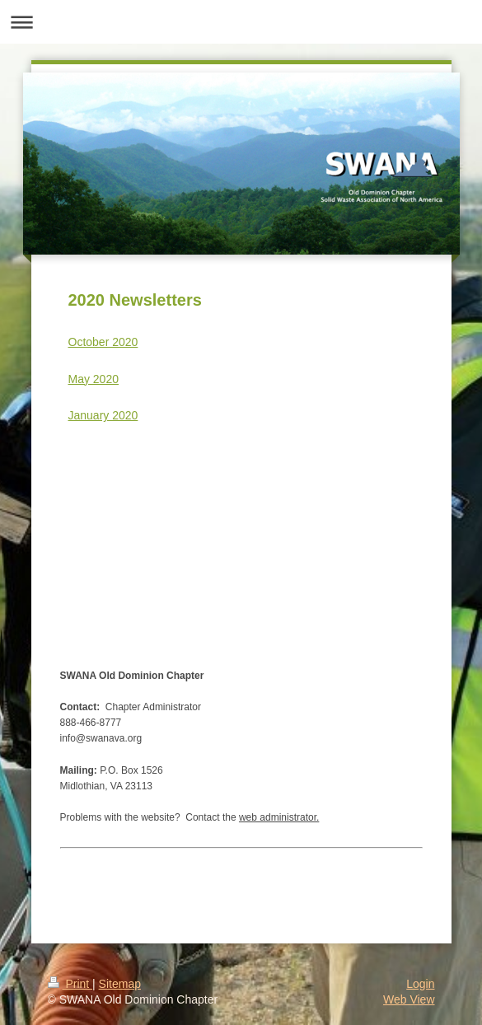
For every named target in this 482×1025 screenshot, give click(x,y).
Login (420, 983)
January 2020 (103, 415)
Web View (409, 999)
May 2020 (93, 379)
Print (70, 983)
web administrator (277, 817)
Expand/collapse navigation (241, 22)
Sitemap (120, 983)
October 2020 (103, 342)
